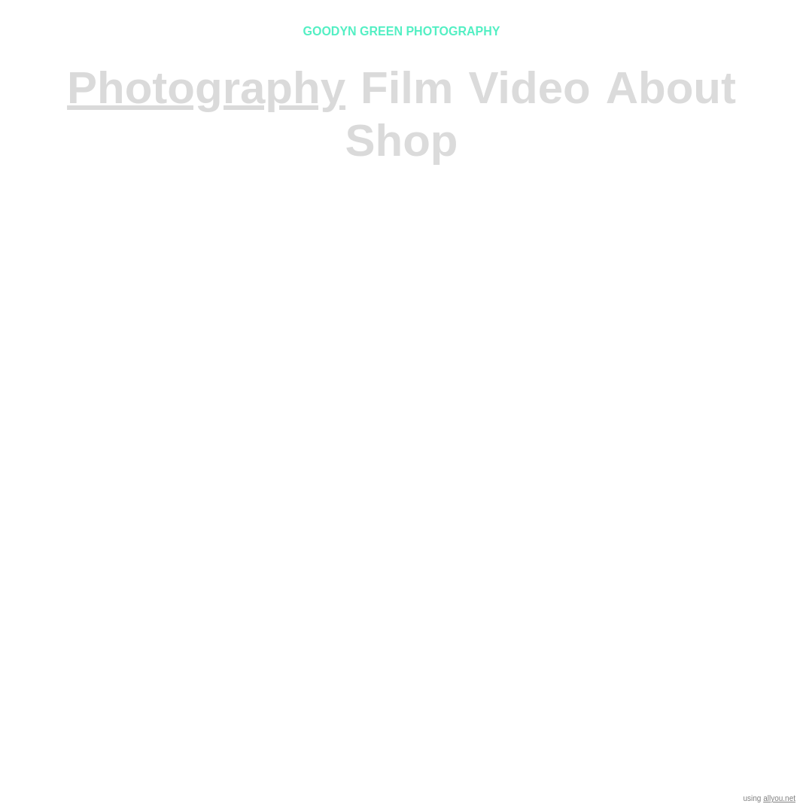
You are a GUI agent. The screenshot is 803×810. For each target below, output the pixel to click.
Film (406, 87)
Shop (401, 140)
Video (529, 87)
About (671, 87)
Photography (206, 87)
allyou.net (779, 798)
